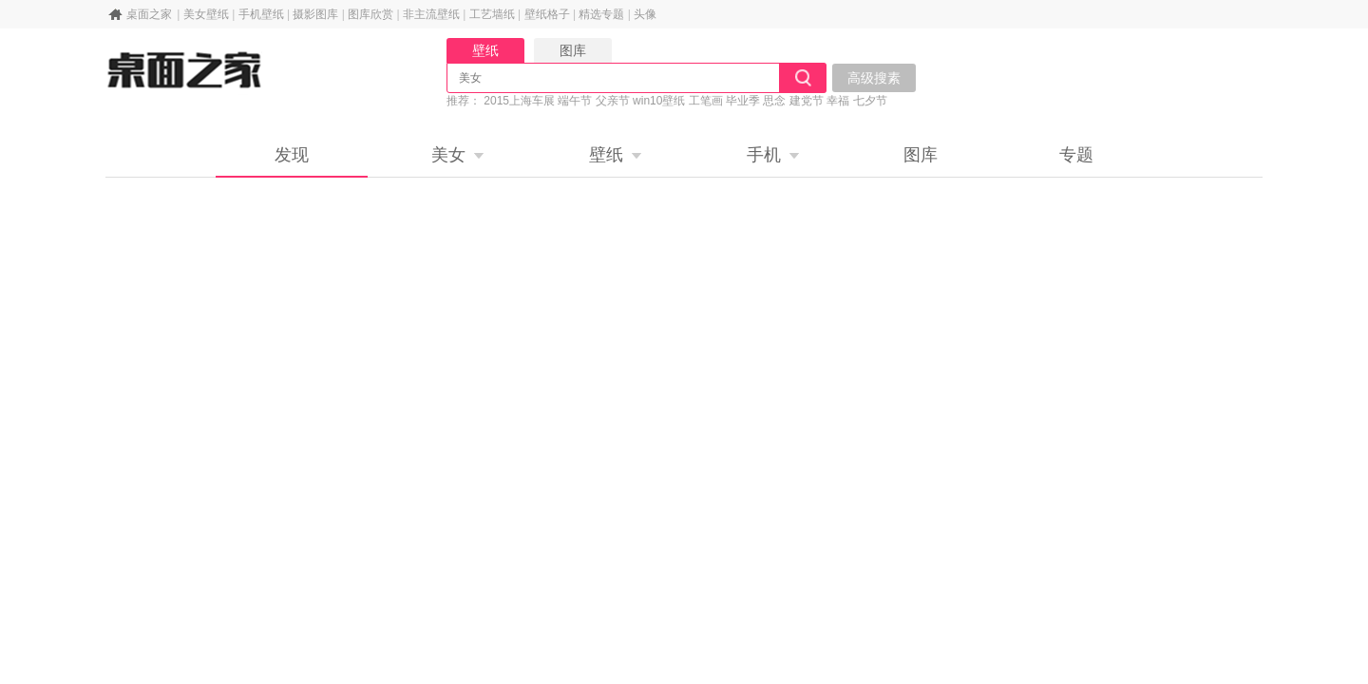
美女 (448, 154)
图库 (920, 154)
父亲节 (613, 100)
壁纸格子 (547, 14)
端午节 (575, 100)
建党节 (806, 100)
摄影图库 (315, 14)
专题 (1076, 154)
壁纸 (606, 154)
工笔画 (706, 100)
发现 (292, 154)
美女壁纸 (206, 14)
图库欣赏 (370, 14)
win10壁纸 (659, 100)
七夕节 (870, 100)
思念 (774, 100)
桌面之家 (149, 14)
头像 (645, 14)
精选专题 (601, 14)
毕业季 (743, 100)
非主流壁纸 (431, 14)
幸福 (837, 100)
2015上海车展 (519, 100)
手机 (764, 154)
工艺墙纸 (492, 14)
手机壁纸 (261, 14)
